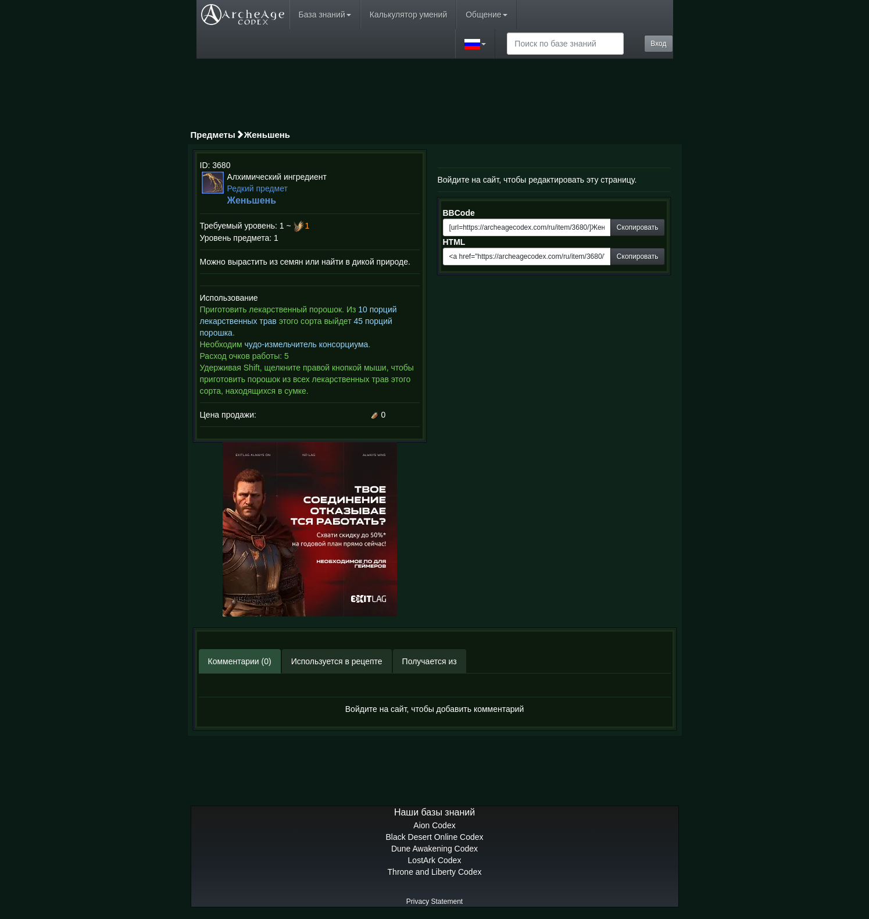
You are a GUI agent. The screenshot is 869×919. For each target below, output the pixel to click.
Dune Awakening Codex (434, 848)
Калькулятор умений (408, 14)
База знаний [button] (325, 14)
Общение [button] (486, 14)
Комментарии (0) (239, 661)
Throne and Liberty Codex (435, 872)
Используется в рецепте (336, 661)
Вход (658, 44)
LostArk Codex (435, 860)
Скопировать (638, 227)
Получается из (429, 661)
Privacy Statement (434, 901)
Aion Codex (434, 825)
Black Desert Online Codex (434, 837)
